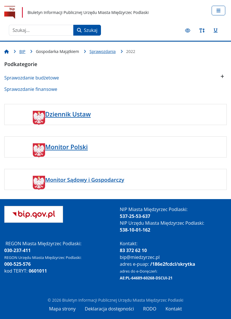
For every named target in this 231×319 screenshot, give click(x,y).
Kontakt (173, 309)
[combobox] (41, 30)
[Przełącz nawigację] (218, 10)
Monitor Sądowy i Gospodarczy (84, 179)
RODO (149, 309)
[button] (222, 76)
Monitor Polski (66, 147)
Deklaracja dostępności (109, 309)
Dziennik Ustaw (68, 114)
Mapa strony (62, 309)
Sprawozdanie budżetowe (31, 78)
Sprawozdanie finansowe (30, 89)
